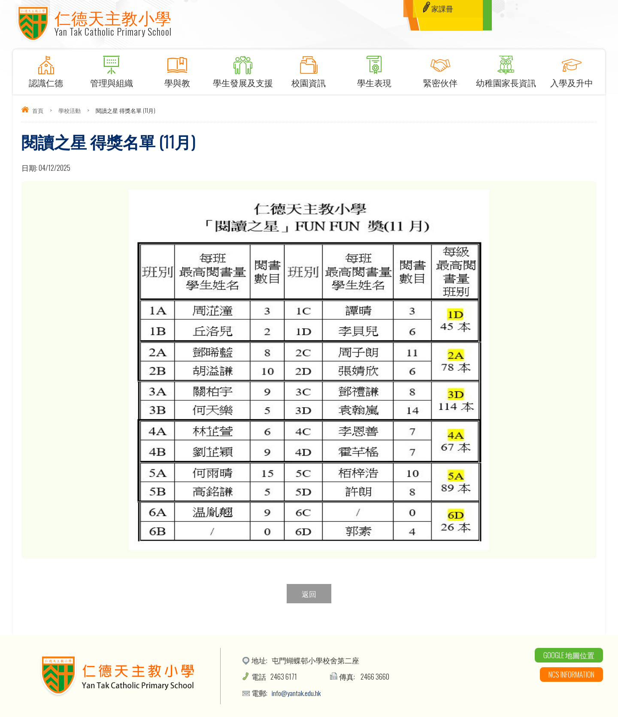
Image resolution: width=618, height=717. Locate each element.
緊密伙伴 (440, 69)
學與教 (177, 69)
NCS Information (571, 674)
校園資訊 (309, 69)
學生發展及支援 (243, 69)
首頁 (37, 110)
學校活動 (69, 110)
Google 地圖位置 (568, 655)
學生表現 (374, 69)
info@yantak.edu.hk (296, 692)
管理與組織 (111, 69)
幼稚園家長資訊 (506, 69)
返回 (309, 593)
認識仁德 (46, 69)
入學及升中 (571, 69)
